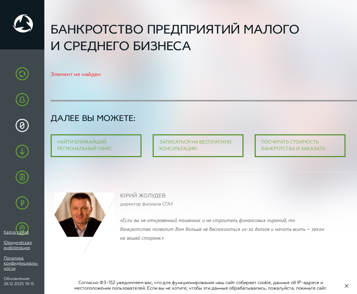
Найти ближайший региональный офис (84, 145)
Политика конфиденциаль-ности (21, 263)
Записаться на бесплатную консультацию (195, 145)
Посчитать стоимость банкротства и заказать (293, 145)
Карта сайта (16, 232)
